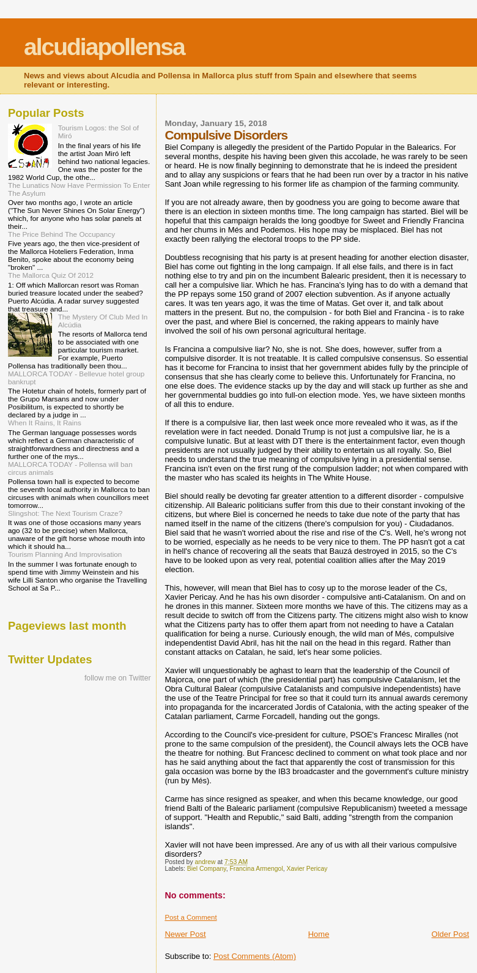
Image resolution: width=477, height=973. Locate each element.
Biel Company (206, 868)
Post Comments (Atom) (254, 956)
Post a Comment (190, 917)
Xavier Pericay (306, 868)
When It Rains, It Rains (44, 423)
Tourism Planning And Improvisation (65, 554)
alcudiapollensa (104, 47)
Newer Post (185, 934)
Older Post (450, 934)
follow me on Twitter (117, 678)
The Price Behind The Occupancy (61, 234)
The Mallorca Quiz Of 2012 (51, 275)
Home (319, 934)
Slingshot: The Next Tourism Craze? (65, 513)
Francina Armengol (256, 868)
